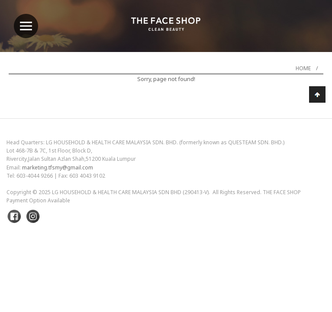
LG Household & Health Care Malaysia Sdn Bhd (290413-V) (130, 192)
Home (303, 68)
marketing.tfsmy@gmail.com (57, 167)
